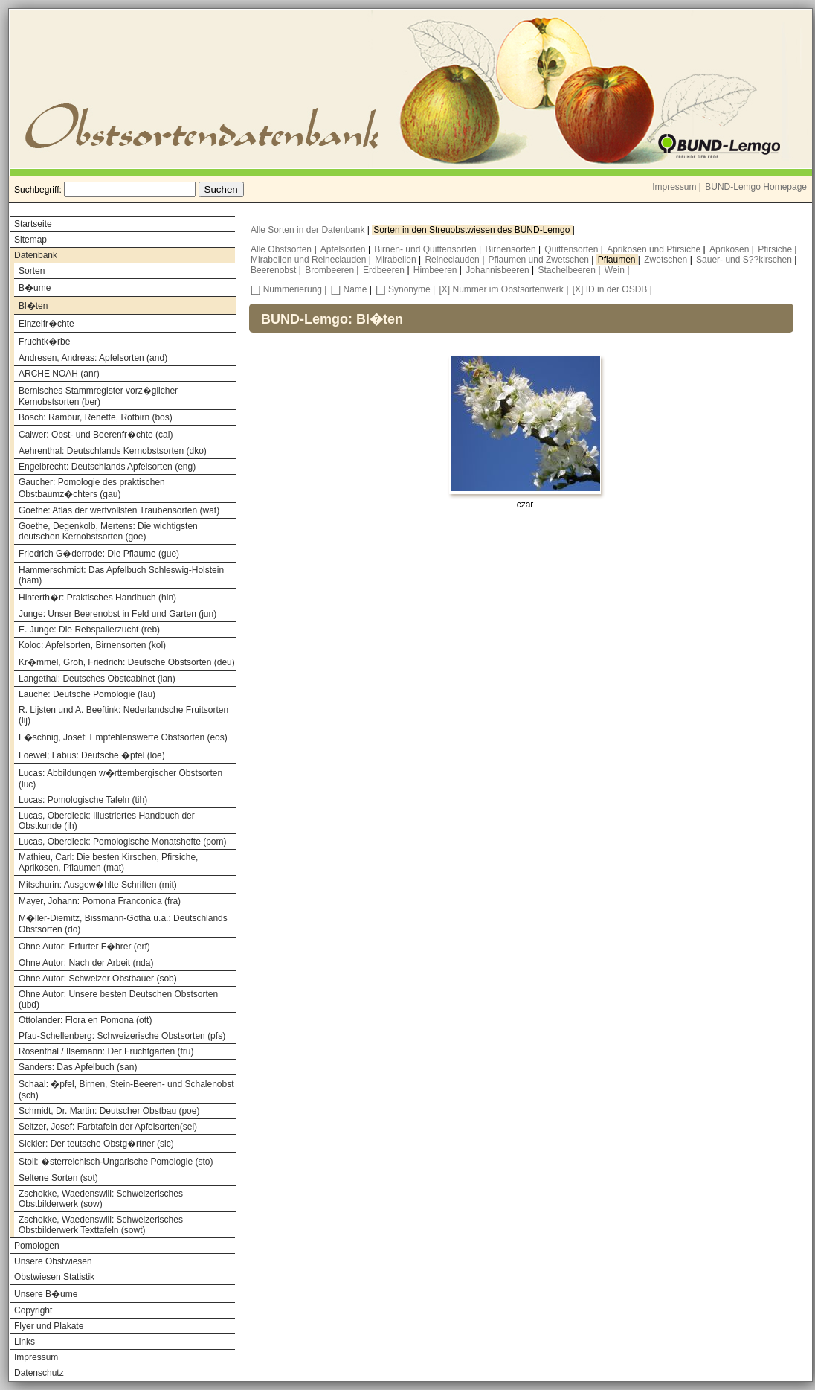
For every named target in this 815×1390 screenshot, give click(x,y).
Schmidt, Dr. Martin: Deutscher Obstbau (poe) (109, 1111)
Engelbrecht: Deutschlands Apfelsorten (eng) (107, 466)
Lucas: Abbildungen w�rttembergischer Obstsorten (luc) (120, 779)
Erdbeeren (385, 270)
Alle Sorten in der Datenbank (309, 230)
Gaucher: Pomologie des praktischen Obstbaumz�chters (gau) (92, 488)
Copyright (33, 1310)
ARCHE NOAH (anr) (59, 373)
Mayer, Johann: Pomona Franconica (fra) (100, 901)
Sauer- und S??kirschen (745, 259)
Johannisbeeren (499, 270)
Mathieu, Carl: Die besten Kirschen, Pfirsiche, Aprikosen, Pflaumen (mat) (108, 862)
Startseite (33, 224)
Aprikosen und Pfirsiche (655, 249)
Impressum (674, 187)
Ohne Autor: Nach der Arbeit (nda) (86, 963)
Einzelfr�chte (46, 323)
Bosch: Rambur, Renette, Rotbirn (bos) (96, 417)
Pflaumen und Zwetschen (540, 259)
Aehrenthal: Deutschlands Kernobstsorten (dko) (113, 451)
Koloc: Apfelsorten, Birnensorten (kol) (92, 645)
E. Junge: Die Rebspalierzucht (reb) (89, 629)
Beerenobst (275, 270)
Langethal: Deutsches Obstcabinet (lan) (97, 678)
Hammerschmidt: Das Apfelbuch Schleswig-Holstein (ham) (121, 575)
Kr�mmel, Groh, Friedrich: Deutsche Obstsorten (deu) (127, 662)
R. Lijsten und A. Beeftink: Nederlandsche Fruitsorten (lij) (123, 715)
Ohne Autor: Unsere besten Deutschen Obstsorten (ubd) (118, 999)
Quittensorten (572, 249)
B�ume (35, 288)
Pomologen (36, 1245)
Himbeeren (436, 270)
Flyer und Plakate (48, 1326)
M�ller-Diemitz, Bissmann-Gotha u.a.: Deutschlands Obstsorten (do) (123, 924)
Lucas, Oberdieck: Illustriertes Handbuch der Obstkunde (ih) (107, 820)
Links (24, 1341)
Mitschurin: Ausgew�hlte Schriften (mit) (98, 885)
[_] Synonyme (403, 289)
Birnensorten (512, 249)
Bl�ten (33, 306)
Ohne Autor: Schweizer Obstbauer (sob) (98, 978)
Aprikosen (730, 249)
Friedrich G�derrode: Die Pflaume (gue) (99, 553)
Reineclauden (453, 259)
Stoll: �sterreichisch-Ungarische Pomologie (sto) (116, 1161)
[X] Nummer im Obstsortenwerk (501, 289)
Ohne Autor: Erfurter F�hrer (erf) (84, 946)
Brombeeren (330, 270)
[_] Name (349, 289)
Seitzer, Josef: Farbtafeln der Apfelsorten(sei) (108, 1126)
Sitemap (30, 239)
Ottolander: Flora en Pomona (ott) (85, 1020)
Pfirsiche (776, 249)
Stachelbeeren (568, 270)
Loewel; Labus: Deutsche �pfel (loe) (92, 755)
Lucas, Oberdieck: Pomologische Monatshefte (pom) (122, 841)
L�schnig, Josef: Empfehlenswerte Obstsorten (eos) (123, 737)
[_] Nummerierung (286, 289)
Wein (616, 270)
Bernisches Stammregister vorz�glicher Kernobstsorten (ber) (98, 396)
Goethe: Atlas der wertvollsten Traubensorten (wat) (119, 510)
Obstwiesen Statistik (54, 1277)
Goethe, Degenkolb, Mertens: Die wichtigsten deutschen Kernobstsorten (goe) (108, 531)
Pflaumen (618, 259)
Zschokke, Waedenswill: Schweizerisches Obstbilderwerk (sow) (101, 1198)
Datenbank (35, 255)
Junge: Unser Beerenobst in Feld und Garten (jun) (117, 614)
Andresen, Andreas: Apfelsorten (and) (93, 358)
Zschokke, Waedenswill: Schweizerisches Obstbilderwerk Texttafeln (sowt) (101, 1224)
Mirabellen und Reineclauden (310, 259)
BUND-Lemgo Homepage (756, 187)
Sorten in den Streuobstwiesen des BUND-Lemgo (472, 230)
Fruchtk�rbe (44, 341)
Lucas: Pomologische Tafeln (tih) (83, 800)
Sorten (32, 271)
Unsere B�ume (45, 1294)
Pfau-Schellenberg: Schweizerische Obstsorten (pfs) (122, 1036)
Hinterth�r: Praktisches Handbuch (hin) (97, 597)
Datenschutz (39, 1373)
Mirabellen (397, 259)
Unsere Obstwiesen (53, 1261)
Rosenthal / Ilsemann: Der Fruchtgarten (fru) (106, 1051)
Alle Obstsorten (282, 249)
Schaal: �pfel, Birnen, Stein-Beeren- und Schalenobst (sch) (126, 1090)
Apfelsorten (344, 249)
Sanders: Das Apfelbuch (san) (78, 1067)
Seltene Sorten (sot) (58, 1178)
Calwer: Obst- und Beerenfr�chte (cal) (96, 434)
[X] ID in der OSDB (610, 289)
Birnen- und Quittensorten (426, 249)
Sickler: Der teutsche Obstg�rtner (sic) (96, 1143)
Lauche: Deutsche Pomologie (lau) (87, 694)
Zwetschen (666, 259)
